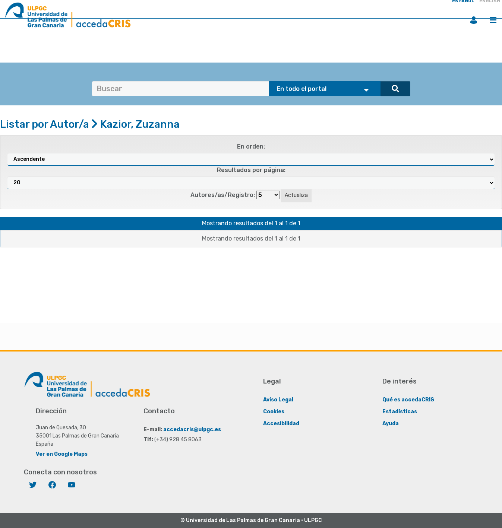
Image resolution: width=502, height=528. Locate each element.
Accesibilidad (281, 423)
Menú (493, 20)
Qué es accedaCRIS (408, 400)
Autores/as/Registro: (222, 194)
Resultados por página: (251, 170)
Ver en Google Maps (62, 454)
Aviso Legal (278, 400)
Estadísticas (399, 411)
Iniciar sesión (473, 20)
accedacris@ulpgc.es (192, 429)
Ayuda (390, 423)
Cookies (273, 411)
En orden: (251, 146)
